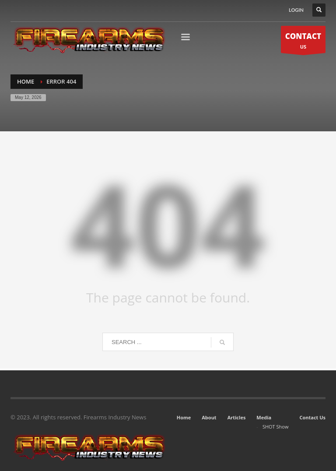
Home (184, 417)
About (209, 417)
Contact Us (312, 417)
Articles (237, 417)
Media (263, 417)
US (303, 41)
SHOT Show (275, 426)
